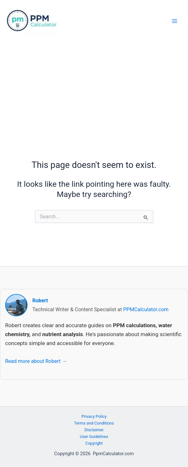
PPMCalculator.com (145, 309)
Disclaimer (93, 429)
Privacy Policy (94, 416)
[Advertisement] (94, 90)
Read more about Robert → (36, 361)
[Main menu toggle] (174, 21)
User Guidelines (94, 436)
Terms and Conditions (94, 423)
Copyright (93, 443)
